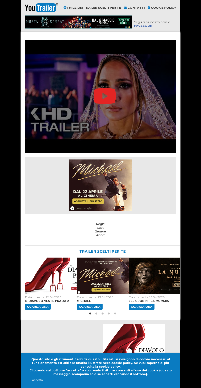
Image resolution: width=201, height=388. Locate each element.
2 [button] (96, 314)
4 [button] (109, 314)
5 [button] (115, 314)
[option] (49, 284)
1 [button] (90, 314)
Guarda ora (38, 307)
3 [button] (102, 314)
